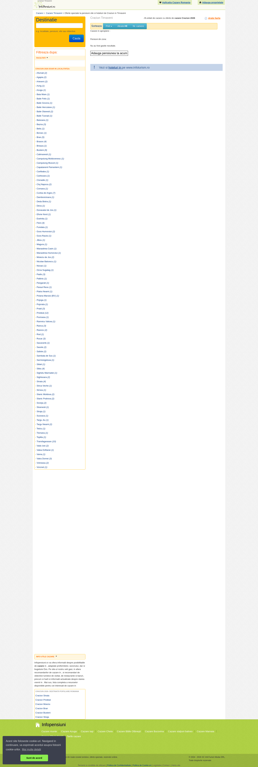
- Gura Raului (43, 236)
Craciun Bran (41, 708)
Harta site (176, 765)
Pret (109, 26)
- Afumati (41, 73)
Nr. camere (138, 26)
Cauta (76, 38)
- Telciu (40, 428)
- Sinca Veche (43, 385)
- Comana (41, 188)
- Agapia (40, 77)
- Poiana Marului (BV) (47, 296)
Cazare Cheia (105, 731)
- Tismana (41, 433)
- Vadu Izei (42, 445)
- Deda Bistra (43, 201)
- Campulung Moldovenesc (49, 158)
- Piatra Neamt (43, 291)
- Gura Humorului (45, 231)
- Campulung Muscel (46, 163)
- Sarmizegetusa (44, 360)
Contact (166, 765)
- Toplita (40, 437)
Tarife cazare (74, 736)
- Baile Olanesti (44, 111)
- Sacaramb (42, 343)
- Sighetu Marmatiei (46, 373)
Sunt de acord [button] (34, 758)
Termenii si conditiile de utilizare (92, 765)
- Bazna (40, 124)
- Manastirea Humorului (48, 253)
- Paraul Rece (43, 287)
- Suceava (41, 415)
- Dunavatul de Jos (45, 210)
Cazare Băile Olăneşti (129, 731)
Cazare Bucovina (154, 731)
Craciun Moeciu (42, 704)
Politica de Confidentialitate (119, 765)
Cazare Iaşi (87, 731)
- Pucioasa (42, 317)
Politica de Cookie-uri (142, 765)
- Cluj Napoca (43, 184)
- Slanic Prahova (44, 398)
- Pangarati (42, 283)
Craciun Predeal (43, 700)
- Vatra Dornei (43, 458)
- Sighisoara (42, 377)
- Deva (40, 206)
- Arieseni (41, 81)
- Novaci (40, 266)
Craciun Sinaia (42, 695)
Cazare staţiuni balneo (180, 731)
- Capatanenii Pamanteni (48, 167)
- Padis (40, 274)
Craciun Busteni (43, 712)
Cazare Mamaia (205, 731)
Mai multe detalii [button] (31, 749)
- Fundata (41, 227)
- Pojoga (41, 300)
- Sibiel (40, 364)
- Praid (40, 308)
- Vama (40, 454)
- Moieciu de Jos (44, 257)
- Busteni (41, 150)
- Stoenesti (42, 407)
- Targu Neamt (43, 424)
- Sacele (40, 347)
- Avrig (40, 86)
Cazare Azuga (69, 731)
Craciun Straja (42, 717)
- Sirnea (40, 390)
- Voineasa (42, 463)
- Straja (40, 411)
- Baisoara (41, 120)
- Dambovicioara (44, 197)
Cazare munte (49, 731)
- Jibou (40, 240)
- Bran (39, 137)
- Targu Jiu (42, 420)
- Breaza (41, 146)
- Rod (39, 334)
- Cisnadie (41, 180)
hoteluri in (115, 67)
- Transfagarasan (45, 441)
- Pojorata (41, 304)
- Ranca (40, 325)
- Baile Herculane (45, 107)
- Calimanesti (43, 154)
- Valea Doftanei (44, 450)
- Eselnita (41, 218)
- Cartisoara (42, 176)
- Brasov (41, 141)
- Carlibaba (42, 171)
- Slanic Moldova (44, 394)
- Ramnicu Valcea (45, 321)
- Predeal (42, 313)
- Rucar (40, 338)
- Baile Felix (42, 98)
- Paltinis (41, 278)
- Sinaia (40, 381)
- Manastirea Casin (46, 248)
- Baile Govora (43, 103)
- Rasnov (41, 330)
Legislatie (157, 765)
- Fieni (40, 223)
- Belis (40, 128)
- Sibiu (40, 368)
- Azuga (40, 90)
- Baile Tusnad (43, 116)
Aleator (122, 26)
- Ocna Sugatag (44, 270)
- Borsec (41, 133)
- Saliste (40, 351)
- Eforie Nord (43, 214)
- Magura (41, 244)
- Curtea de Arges (45, 193)
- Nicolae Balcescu (45, 261)
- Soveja (40, 403)
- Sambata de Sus (45, 355)
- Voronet (41, 467)
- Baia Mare (42, 94)
